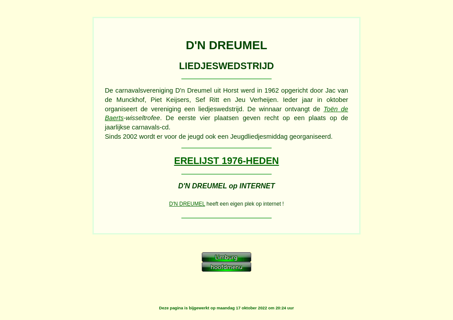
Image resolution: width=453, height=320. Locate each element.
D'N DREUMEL (187, 204)
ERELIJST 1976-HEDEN (226, 161)
